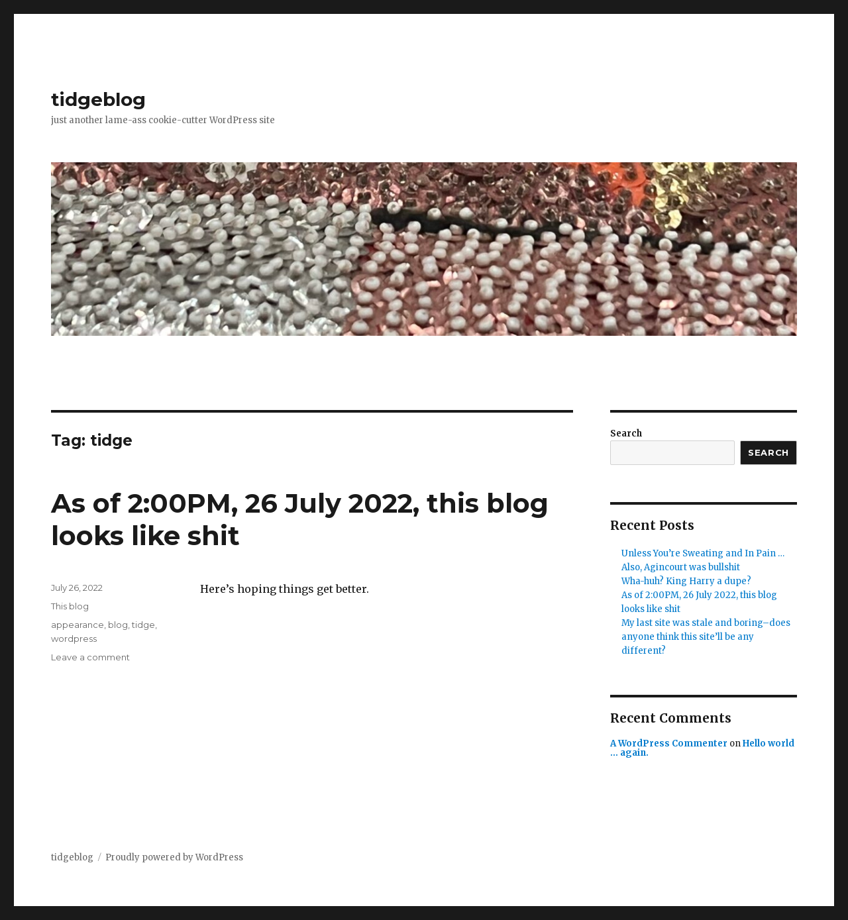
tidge (143, 624)
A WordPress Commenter (668, 743)
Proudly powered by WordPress (174, 857)
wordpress (74, 638)
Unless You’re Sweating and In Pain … (702, 553)
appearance (77, 624)
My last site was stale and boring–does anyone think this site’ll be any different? (705, 636)
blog (118, 624)
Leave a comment (90, 657)
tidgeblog (98, 99)
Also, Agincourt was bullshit (680, 567)
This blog (70, 606)
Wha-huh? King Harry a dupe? (686, 581)
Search (626, 433)
